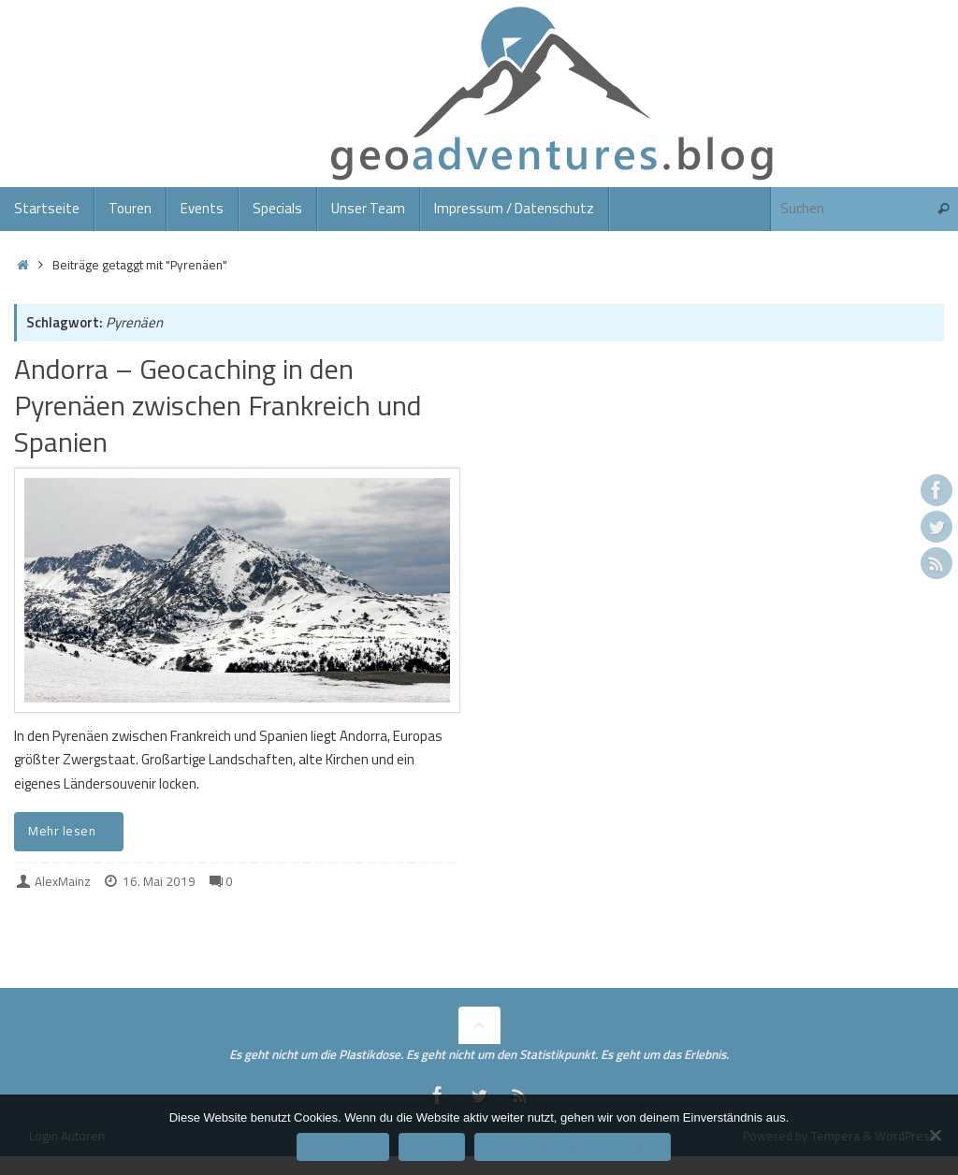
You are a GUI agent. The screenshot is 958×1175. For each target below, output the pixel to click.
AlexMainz (63, 881)
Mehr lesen (72, 830)
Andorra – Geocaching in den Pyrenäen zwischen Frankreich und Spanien (218, 405)
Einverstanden (343, 1146)
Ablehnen (431, 1146)
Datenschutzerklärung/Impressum (572, 1146)
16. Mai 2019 (159, 881)
